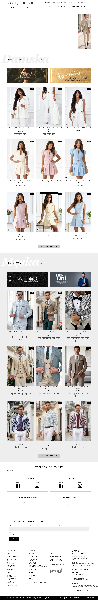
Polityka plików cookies (56, 560)
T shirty (31, 578)
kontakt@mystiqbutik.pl (81, 569)
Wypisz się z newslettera (15, 542)
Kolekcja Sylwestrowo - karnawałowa (13, 581)
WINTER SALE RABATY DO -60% (35, 581)
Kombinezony (10, 575)
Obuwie (9, 579)
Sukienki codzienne (12, 558)
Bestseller (31, 59)
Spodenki (31, 579)
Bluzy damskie (10, 569)
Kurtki (30, 576)
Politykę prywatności (28, 532)
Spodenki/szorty (11, 565)
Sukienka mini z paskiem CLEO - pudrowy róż (49, 181)
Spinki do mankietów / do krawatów (38, 566)
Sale (41, 59)
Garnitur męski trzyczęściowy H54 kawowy (78, 387)
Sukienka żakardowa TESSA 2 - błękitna (77, 233)
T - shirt (9, 568)
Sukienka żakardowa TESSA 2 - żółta (49, 233)
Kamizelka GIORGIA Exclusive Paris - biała (78, 128)
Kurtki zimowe (32, 575)
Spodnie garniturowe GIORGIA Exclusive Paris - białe (49, 128)
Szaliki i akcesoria (11, 578)
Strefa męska (75, 6)
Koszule (9, 553)
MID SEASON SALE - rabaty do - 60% (15, 584)
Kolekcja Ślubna (33, 559)
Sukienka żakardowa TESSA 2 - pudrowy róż (20, 233)
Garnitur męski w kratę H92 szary (20, 332)
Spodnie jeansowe (33, 568)
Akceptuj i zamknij (68, 598)
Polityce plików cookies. (58, 598)
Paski (8, 573)
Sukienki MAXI (10, 560)
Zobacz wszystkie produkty (49, 246)
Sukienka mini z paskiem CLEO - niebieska (78, 180)
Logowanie (48, 2)
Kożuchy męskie (32, 562)
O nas (51, 553)
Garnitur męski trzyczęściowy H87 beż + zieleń (49, 332)
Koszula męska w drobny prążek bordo (78, 442)
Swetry (9, 566)
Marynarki (9, 555)
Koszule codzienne (33, 556)
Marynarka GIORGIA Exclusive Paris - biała (20, 128)
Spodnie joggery (33, 569)
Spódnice (9, 562)
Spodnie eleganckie (33, 558)
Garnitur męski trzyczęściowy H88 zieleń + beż (49, 387)
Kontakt (52, 555)
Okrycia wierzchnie (12, 576)
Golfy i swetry (32, 563)
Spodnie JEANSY (10, 563)
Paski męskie (32, 571)
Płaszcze (9, 572)
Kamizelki (31, 572)
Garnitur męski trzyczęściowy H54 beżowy (20, 387)
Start (49, 6)
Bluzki (8, 552)
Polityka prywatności (55, 556)
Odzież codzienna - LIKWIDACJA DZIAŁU (38, 582)
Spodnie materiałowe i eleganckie (15, 556)
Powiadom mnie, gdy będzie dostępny (49, 192)
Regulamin (53, 558)
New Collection (14, 59)
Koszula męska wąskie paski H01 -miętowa (49, 442)
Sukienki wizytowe (11, 559)
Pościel (86, 6)
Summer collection (12, 585)
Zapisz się (14, 538)
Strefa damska (60, 6)
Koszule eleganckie (33, 555)
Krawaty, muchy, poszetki (35, 565)
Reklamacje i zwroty (55, 552)
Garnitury (31, 553)
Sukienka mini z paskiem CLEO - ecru (20, 180)
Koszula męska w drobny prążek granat (20, 442)
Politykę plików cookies (39, 532)
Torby (8, 571)
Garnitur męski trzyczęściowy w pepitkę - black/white (78, 332)
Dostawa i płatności (55, 559)
